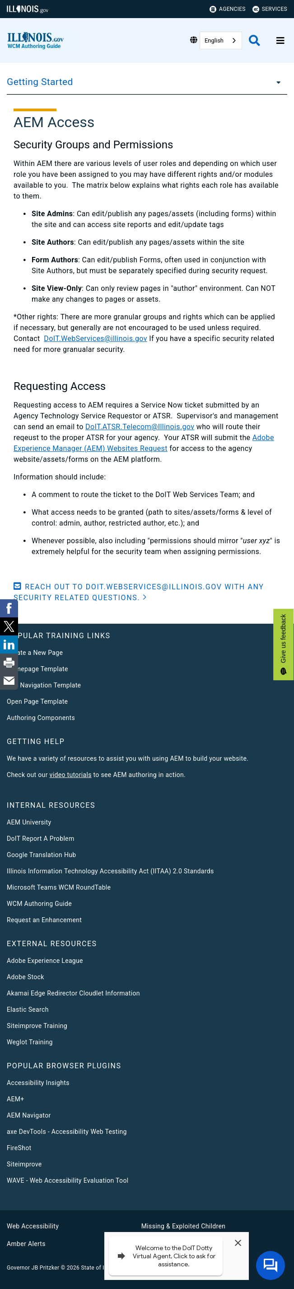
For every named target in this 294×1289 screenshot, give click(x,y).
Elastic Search (28, 1009)
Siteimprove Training (37, 1025)
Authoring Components (41, 717)
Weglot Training (30, 1042)
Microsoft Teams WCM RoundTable (59, 887)
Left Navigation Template (44, 685)
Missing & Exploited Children (183, 1226)
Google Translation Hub (41, 854)
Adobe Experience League (45, 960)
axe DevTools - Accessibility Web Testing (67, 1131)
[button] (147, 592)
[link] (9, 608)
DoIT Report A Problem (41, 838)
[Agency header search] (254, 40)
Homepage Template (37, 669)
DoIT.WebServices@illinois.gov (95, 338)
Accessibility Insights (38, 1082)
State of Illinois (100, 1268)
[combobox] (221, 40)
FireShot (19, 1148)
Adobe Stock (25, 977)
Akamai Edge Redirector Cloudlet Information (73, 993)
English (214, 40)
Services (269, 9)
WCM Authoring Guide (39, 903)
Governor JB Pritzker (33, 1268)
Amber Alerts (26, 1243)
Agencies (228, 9)
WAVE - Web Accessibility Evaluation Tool (68, 1180)
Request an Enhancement (44, 920)
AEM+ (15, 1099)
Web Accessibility (33, 1226)
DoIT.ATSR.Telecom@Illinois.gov (139, 426)
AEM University (29, 822)
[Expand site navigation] (280, 41)
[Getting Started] (276, 81)
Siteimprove (24, 1164)
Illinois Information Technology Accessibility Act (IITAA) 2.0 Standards (110, 871)
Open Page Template (37, 701)
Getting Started (40, 81)
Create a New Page (35, 652)
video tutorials (71, 774)
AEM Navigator (29, 1115)
